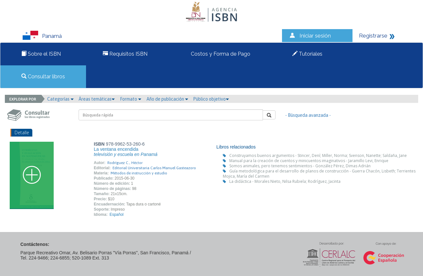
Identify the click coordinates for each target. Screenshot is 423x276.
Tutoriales (307, 54)
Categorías (60, 99)
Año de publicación (167, 99)
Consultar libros (43, 76)
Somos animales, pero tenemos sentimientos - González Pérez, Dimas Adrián (300, 166)
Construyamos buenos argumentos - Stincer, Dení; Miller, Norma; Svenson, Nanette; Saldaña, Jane (318, 155)
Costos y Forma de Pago (220, 54)
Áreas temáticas (97, 99)
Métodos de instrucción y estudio (139, 173)
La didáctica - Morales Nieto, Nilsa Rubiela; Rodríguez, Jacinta (285, 181)
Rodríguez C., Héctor (125, 162)
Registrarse (373, 35)
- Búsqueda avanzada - (308, 115)
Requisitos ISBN (125, 54)
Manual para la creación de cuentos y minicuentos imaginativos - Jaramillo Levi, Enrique (308, 160)
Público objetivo (211, 99)
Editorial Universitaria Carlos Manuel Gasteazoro (154, 168)
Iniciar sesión (315, 35)
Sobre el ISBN (41, 54)
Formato (130, 99)
